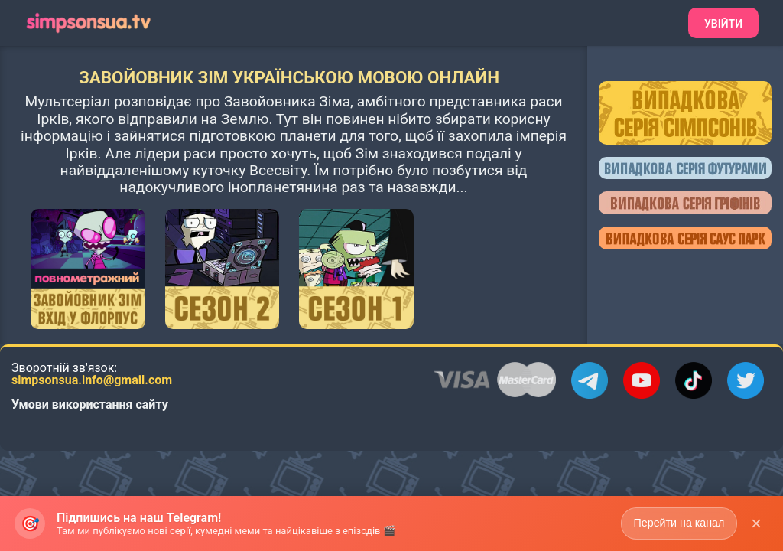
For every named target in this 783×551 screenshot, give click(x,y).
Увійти (723, 24)
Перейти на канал (678, 529)
